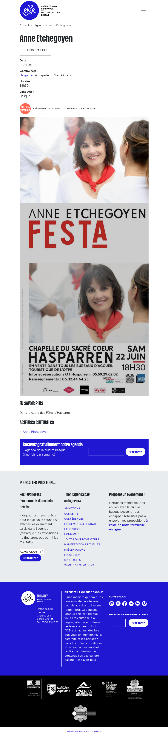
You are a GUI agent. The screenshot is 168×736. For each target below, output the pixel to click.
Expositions (72, 529)
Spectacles (72, 560)
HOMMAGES (71, 534)
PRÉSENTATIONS (74, 550)
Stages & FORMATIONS (79, 565)
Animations (72, 508)
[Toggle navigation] (143, 10)
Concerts (27, 50)
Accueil (24, 25)
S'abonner (135, 451)
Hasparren (27, 75)
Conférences (74, 519)
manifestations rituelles (82, 544)
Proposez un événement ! (126, 494)
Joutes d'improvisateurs (81, 539)
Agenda (39, 25)
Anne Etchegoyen (35, 431)
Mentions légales (78, 731)
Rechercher (30, 557)
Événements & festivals (81, 524)
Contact (96, 731)
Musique (42, 50)
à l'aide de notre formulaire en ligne (128, 525)
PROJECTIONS (73, 555)
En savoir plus (86, 659)
